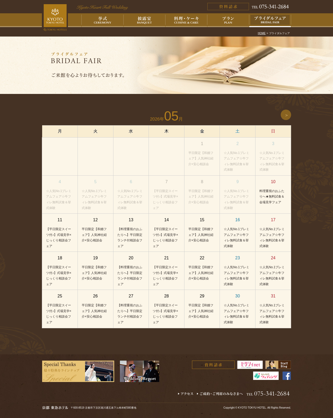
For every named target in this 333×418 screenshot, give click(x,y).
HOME (262, 33)
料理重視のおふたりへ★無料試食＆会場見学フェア (271, 196)
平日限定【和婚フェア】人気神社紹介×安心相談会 (200, 158)
